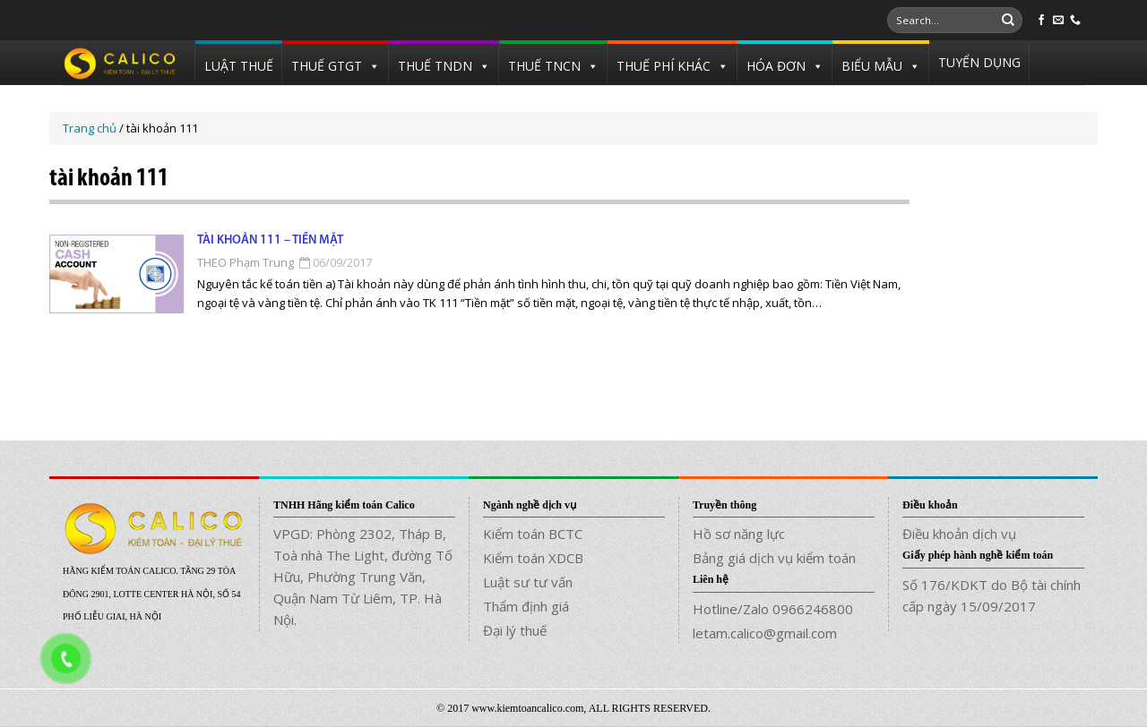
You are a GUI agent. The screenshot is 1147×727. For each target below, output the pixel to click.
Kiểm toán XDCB (533, 558)
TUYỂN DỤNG (979, 62)
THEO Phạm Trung (245, 262)
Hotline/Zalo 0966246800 (773, 609)
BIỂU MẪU (871, 65)
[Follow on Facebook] (1041, 20)
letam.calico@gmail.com (765, 633)
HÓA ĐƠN (776, 65)
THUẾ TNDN (435, 65)
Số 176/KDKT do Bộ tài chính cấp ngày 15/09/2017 (991, 595)
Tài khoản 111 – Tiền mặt (270, 240)
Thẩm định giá (526, 606)
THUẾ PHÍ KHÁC (664, 65)
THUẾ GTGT (326, 65)
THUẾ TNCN (544, 65)
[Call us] (1075, 20)
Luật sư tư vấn (528, 582)
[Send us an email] (1058, 20)
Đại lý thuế (515, 630)
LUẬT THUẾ (238, 65)
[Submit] (1008, 20)
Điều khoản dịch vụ (959, 534)
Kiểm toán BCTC (532, 534)
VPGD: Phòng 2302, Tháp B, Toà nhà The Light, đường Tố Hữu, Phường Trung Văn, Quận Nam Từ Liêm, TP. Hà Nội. (363, 577)
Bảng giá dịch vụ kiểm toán (774, 558)
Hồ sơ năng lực (739, 534)
